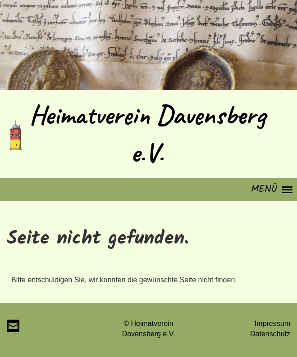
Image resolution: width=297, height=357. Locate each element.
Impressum (272, 323)
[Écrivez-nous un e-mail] (13, 326)
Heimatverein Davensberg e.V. (147, 134)
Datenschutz (270, 334)
